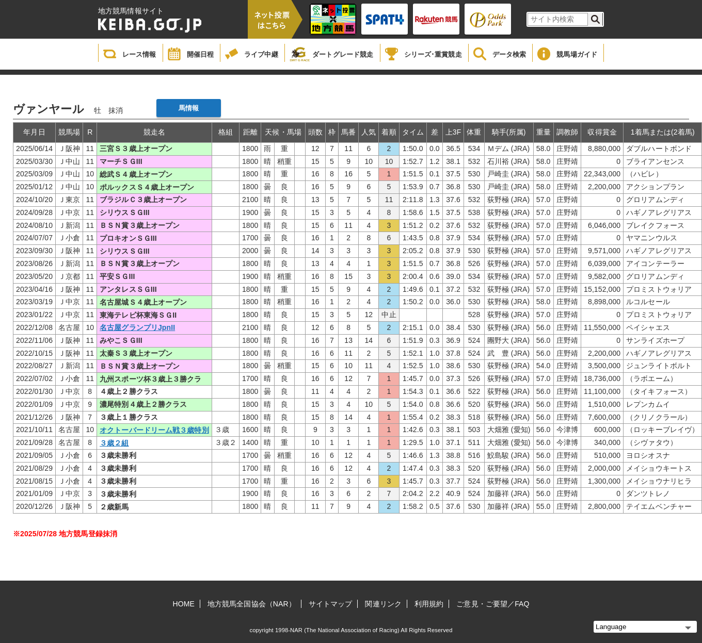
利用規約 (428, 604)
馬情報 (189, 108)
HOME (184, 604)
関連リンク (383, 604)
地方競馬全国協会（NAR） (252, 604)
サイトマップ (331, 604)
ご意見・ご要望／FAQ (492, 604)
